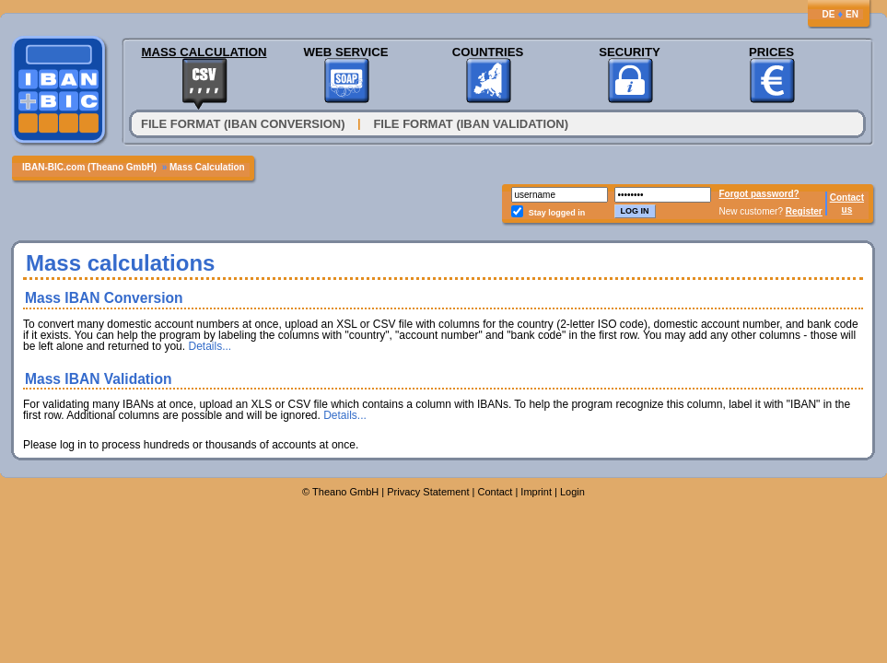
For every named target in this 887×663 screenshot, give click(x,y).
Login (572, 491)
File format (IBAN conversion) (242, 124)
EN (852, 14)
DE (828, 14)
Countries (488, 52)
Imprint (536, 491)
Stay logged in (557, 212)
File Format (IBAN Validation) (470, 124)
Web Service (345, 52)
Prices (771, 52)
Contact (847, 197)
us (847, 209)
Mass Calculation (203, 52)
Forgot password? (759, 194)
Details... (209, 346)
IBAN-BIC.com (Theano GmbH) (89, 167)
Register (804, 211)
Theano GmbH (345, 491)
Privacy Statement (428, 491)
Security (629, 52)
